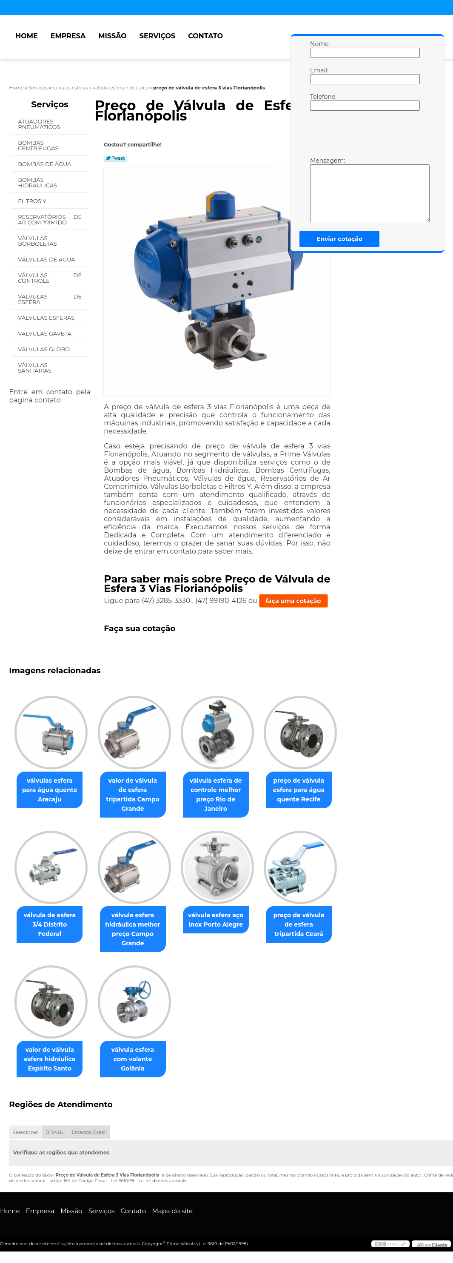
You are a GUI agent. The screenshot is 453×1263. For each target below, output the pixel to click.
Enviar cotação (339, 239)
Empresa (68, 36)
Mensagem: (318, 189)
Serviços (157, 36)
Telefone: (318, 102)
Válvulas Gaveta (45, 333)
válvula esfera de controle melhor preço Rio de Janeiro (224, 794)
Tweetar (115, 158)
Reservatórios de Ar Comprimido (50, 219)
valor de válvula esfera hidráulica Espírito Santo (51, 1060)
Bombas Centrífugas (39, 145)
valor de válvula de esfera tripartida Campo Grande (138, 790)
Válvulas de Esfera (50, 299)
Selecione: (25, 1133)
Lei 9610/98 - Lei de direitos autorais (148, 1181)
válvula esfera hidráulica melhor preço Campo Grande (137, 929)
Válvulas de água (47, 259)
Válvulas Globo (44, 349)
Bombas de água (45, 164)
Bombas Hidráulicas (38, 182)
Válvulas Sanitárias (35, 368)
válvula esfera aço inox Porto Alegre (224, 920)
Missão (112, 36)
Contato (205, 36)
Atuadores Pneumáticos (40, 124)
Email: (318, 75)
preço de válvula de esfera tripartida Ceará (310, 925)
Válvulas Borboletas (38, 241)
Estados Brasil (89, 1133)
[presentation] (364, 135)
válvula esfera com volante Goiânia (138, 1055)
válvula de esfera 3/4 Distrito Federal (51, 920)
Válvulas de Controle (50, 278)
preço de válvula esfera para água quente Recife (311, 790)
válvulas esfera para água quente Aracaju (51, 790)
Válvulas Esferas (47, 317)
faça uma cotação (293, 601)
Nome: (318, 49)
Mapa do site (172, 1212)
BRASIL (55, 1133)
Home (26, 36)
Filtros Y (33, 201)
